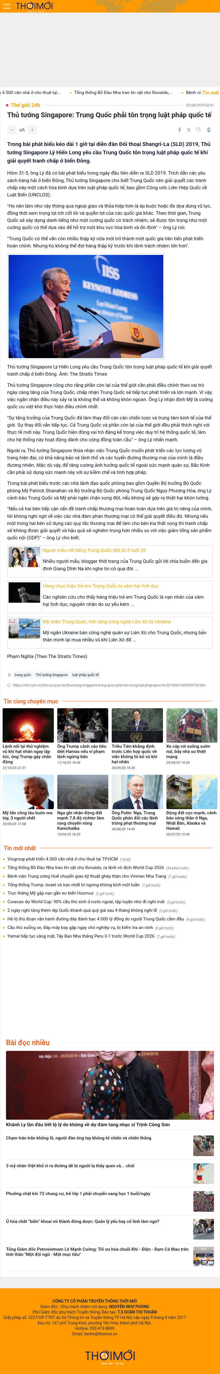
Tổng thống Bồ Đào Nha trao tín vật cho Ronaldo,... (133, 92)
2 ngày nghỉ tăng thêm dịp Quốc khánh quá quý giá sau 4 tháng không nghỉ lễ (92, 910)
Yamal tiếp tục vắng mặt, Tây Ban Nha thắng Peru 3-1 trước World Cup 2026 (91, 936)
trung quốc (23, 675)
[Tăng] (32, 129)
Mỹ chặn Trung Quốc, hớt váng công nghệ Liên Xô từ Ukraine (107, 621)
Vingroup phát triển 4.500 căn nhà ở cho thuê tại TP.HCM (69, 859)
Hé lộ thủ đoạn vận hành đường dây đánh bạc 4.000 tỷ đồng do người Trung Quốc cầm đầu (106, 919)
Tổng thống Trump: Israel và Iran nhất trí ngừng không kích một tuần (83, 885)
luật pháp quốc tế (85, 675)
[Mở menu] (6, 6)
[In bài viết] (209, 130)
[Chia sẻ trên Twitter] (188, 129)
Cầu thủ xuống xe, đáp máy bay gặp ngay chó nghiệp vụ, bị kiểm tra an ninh (90, 927)
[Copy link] (199, 130)
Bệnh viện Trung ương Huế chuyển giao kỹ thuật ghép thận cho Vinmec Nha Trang (97, 876)
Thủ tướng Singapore (52, 675)
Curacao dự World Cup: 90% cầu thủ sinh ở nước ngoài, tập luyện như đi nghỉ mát (96, 902)
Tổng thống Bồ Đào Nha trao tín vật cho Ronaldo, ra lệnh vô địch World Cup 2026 (98, 868)
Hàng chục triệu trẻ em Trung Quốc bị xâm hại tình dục (100, 586)
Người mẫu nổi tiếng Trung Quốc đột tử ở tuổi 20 (94, 550)
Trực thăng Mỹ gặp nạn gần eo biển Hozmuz (60, 893)
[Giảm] (11, 129)
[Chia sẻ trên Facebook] (179, 129)
